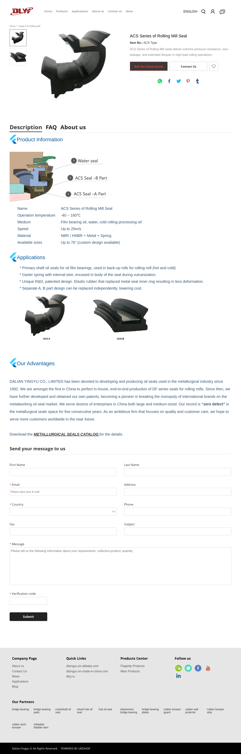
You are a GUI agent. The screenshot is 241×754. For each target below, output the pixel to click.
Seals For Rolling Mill (29, 26)
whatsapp (160, 81)
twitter (179, 81)
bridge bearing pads (42, 711)
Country (16, 504)
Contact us (115, 11)
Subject (129, 524)
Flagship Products (132, 666)
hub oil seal (105, 709)
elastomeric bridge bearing (128, 711)
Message (17, 544)
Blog (15, 686)
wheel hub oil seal (84, 711)
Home (48, 11)
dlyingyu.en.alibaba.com (82, 666)
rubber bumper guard (172, 711)
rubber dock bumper (19, 726)
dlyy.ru (70, 676)
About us (98, 11)
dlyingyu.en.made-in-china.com (87, 671)
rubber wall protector (191, 711)
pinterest (188, 81)
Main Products (130, 671)
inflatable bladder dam (41, 726)
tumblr (197, 81)
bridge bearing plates (150, 711)
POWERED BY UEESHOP (75, 748)
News (129, 11)
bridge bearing (20, 709)
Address (130, 485)
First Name (17, 465)
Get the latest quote (148, 66)
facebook (169, 81)
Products (62, 11)
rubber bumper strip (215, 711)
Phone (128, 504)
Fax (12, 524)
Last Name (131, 465)
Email (15, 485)
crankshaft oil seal (63, 711)
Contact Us (188, 66)
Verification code (23, 594)
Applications (80, 11)
